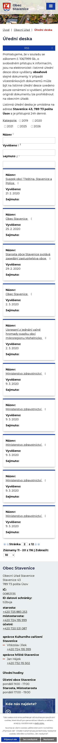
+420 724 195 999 (15, 620)
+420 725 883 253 (15, 612)
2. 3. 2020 (12, 304)
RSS (39, 48)
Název (7, 134)
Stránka (15, 544)
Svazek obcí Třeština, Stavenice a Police (29, 181)
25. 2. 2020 (13, 229)
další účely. (40, 723)
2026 (37, 126)
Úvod (6, 29)
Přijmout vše (10, 739)
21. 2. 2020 (13, 193)
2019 (25, 120)
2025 (23, 126)
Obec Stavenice (19, 218)
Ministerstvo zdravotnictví (26, 373)
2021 (10, 126)
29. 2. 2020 (13, 268)
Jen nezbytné (30, 739)
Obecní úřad (22, 29)
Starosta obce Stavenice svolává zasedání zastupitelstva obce (29, 256)
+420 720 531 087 (15, 628)
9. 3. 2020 (12, 384)
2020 (38, 120)
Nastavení (48, 739)
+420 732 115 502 (18, 663)
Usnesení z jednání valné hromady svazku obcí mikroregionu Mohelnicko (26, 334)
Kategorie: (10, 120)
